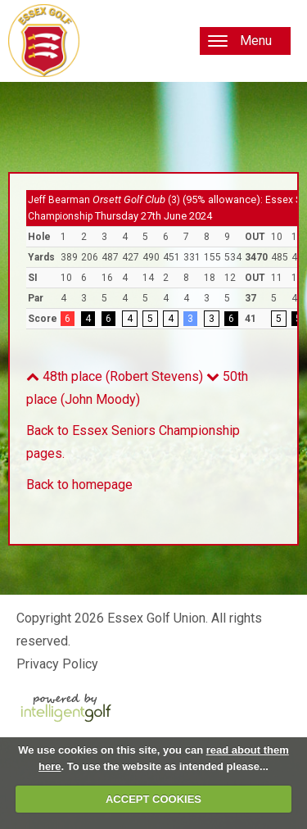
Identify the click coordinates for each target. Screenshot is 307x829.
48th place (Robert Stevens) (114, 376)
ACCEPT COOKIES (153, 799)
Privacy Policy (57, 664)
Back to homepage (79, 484)
